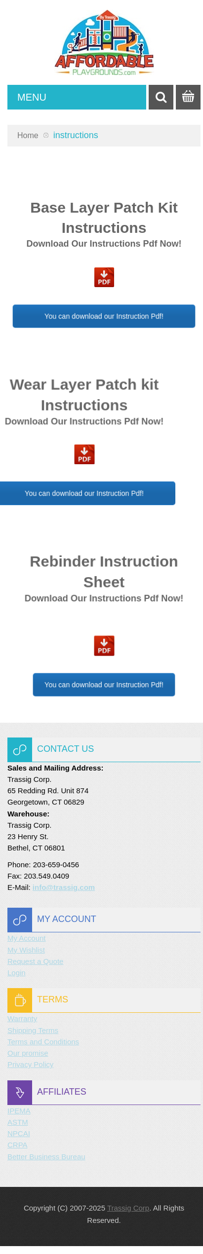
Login (16, 972)
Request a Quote (35, 961)
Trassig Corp (128, 1208)
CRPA (17, 1145)
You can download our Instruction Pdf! (104, 316)
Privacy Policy (30, 1064)
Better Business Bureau (46, 1156)
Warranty (22, 1018)
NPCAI (18, 1133)
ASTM (17, 1122)
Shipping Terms (32, 1030)
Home (28, 135)
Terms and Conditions (43, 1041)
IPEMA (19, 1110)
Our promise (27, 1053)
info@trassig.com (64, 887)
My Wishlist (26, 950)
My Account (26, 938)
